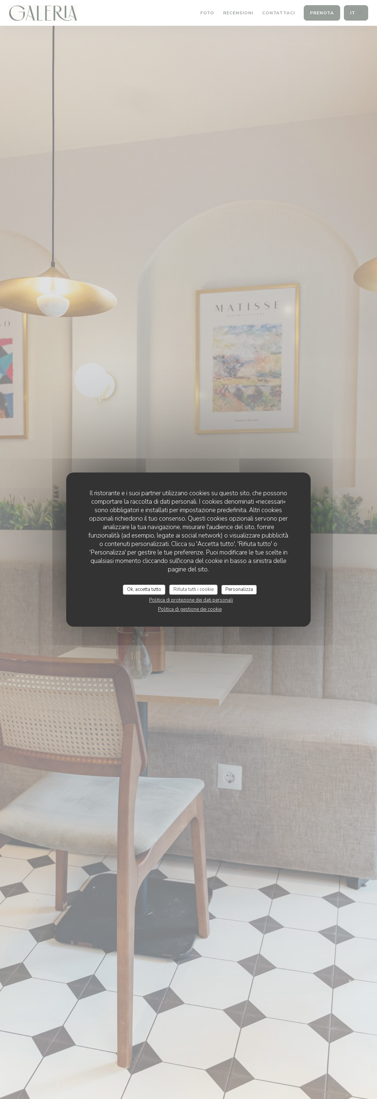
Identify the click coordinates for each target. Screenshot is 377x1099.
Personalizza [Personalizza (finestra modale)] (239, 589)
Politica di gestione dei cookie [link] (190, 609)
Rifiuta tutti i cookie (193, 589)
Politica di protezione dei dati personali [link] (191, 600)
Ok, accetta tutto (144, 589)
